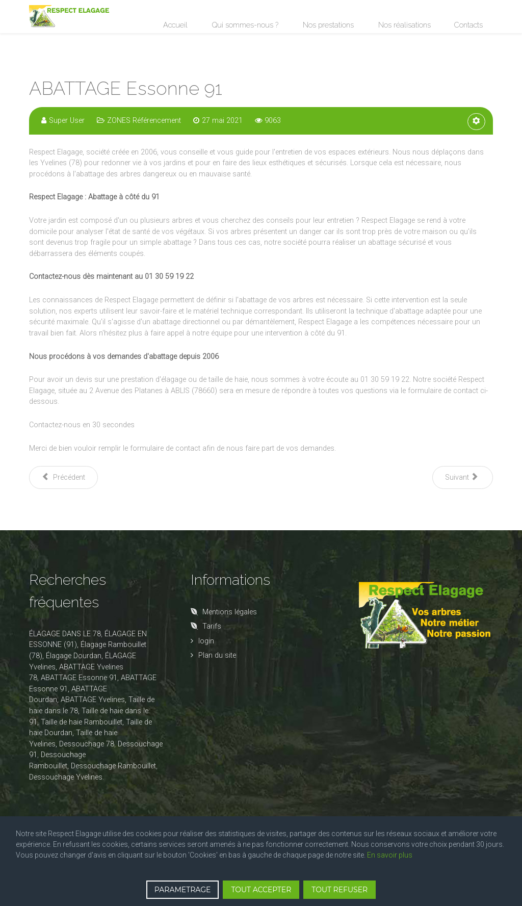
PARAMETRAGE (182, 889)
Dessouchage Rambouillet (113, 766)
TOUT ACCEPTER (261, 889)
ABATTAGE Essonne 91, (80, 678)
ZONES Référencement (144, 120)
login (206, 641)
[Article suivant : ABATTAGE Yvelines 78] (462, 477)
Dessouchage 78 (86, 744)
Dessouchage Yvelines (65, 777)
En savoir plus (389, 855)
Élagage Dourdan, (74, 656)
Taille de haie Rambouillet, (82, 722)
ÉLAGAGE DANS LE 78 (65, 634)
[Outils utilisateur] (476, 121)
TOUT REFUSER (339, 889)
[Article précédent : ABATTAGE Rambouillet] (63, 477)
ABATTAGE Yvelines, (93, 699)
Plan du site (217, 655)
